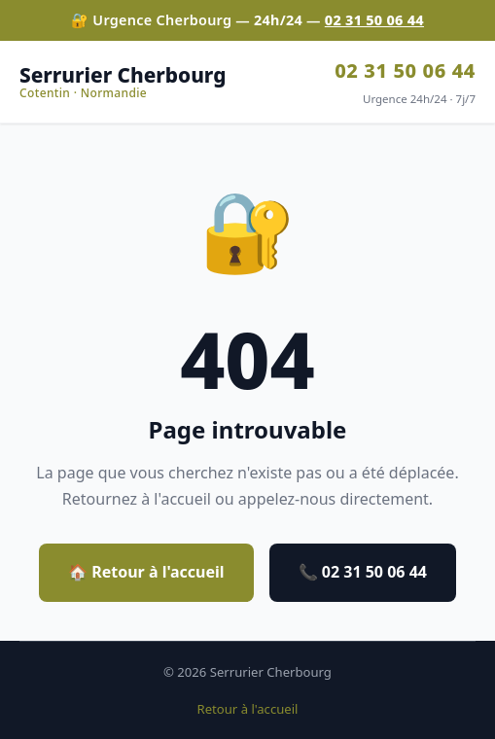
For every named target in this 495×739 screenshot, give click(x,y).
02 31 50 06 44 (374, 20)
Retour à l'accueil (248, 709)
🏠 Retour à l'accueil (146, 571)
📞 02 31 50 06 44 (363, 571)
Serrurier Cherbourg (122, 81)
